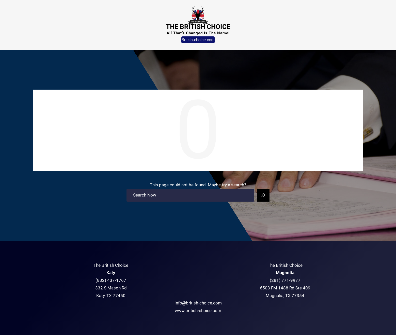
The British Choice (198, 27)
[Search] (263, 195)
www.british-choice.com (198, 310)
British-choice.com (198, 40)
